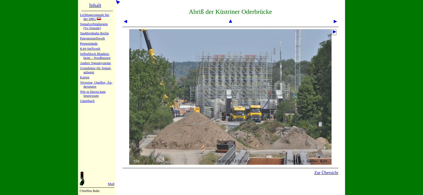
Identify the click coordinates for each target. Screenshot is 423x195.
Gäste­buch (87, 101)
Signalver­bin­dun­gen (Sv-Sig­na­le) (94, 26)
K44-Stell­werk (90, 49)
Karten (84, 77)
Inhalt (95, 5)
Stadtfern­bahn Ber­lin (94, 33)
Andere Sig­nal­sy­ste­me (95, 63)
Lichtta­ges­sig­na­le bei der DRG (94, 17)
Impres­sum (91, 96)
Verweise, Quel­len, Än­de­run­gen (96, 84)
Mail (111, 184)
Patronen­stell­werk (92, 38)
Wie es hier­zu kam (92, 92)
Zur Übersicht (326, 172)
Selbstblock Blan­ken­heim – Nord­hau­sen (95, 56)
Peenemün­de (88, 43)
